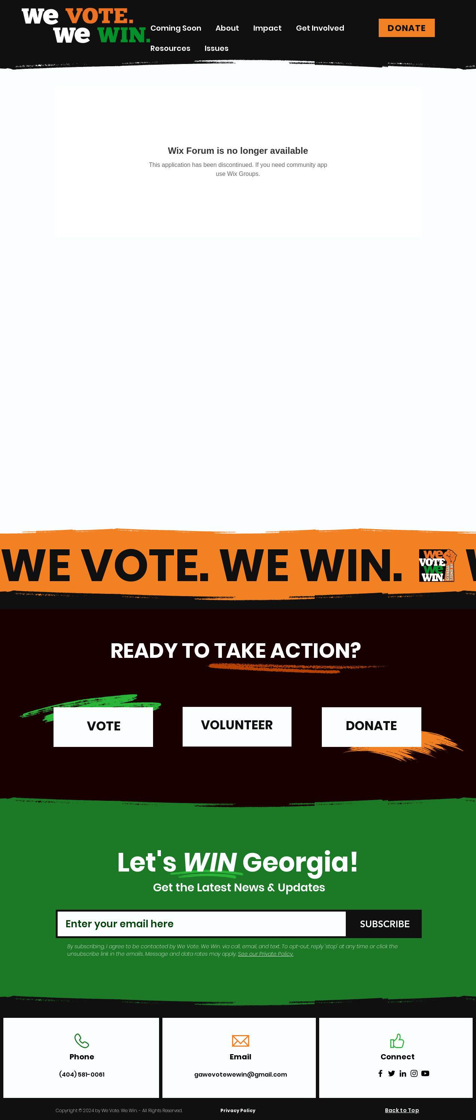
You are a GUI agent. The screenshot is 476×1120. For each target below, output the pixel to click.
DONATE (371, 726)
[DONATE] (407, 28)
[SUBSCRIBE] (385, 924)
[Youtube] (425, 1073)
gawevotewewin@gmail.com (240, 1074)
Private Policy (276, 954)
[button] (267, 28)
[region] (103, 730)
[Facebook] (380, 1073)
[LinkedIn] (403, 1073)
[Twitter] (391, 1073)
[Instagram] (414, 1073)
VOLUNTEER (237, 725)
